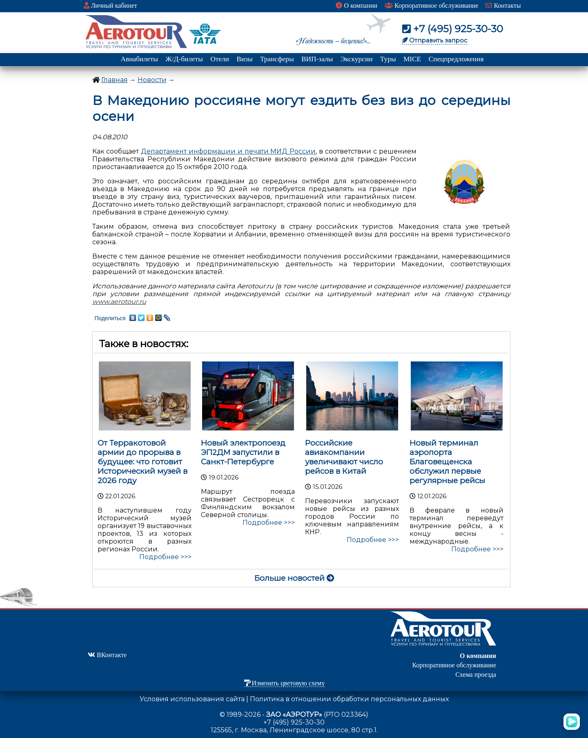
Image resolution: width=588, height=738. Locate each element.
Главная (114, 80)
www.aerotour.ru (119, 301)
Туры (388, 59)
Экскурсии (357, 59)
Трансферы (277, 59)
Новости (152, 80)
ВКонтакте (107, 654)
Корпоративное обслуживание (431, 5)
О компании (356, 5)
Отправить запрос (434, 40)
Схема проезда (475, 674)
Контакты (503, 5)
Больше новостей (294, 578)
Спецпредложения (456, 59)
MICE (412, 59)
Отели (219, 59)
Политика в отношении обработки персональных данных (349, 699)
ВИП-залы (317, 59)
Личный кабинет (110, 5)
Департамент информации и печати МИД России (228, 151)
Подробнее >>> (165, 557)
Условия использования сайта (192, 699)
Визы (244, 59)
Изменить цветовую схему (284, 683)
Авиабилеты (139, 59)
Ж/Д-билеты (184, 59)
